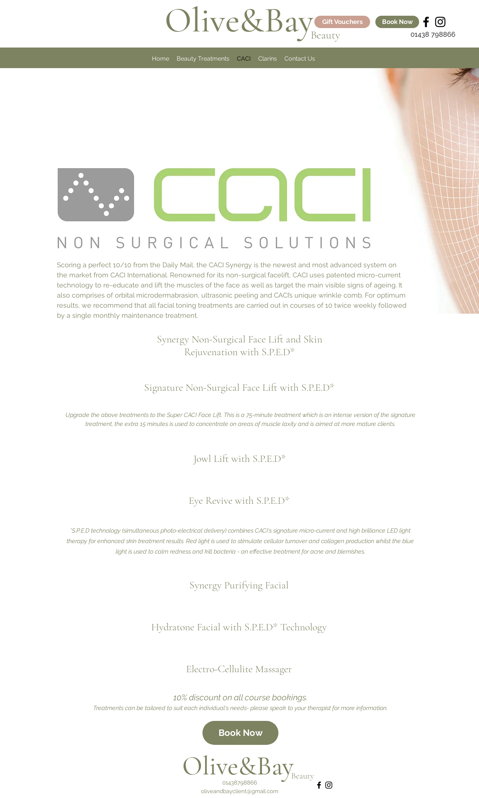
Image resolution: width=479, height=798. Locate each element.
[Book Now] (397, 22)
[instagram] (440, 22)
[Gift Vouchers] (342, 22)
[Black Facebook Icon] (426, 22)
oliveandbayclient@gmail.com (239, 791)
